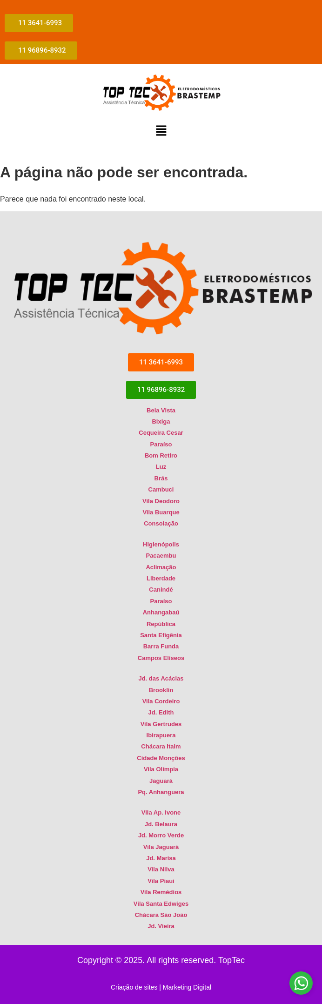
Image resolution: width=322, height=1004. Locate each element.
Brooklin (161, 690)
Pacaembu (161, 555)
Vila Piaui (161, 880)
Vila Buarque (160, 512)
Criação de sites (134, 987)
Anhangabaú (161, 612)
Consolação (161, 523)
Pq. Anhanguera (161, 791)
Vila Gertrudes (161, 724)
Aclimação (161, 567)
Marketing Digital (187, 987)
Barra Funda (161, 646)
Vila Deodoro (161, 501)
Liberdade (161, 578)
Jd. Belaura (161, 824)
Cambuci (161, 489)
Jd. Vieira (161, 926)
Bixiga (161, 421)
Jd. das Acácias (160, 678)
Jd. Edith (161, 712)
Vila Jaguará (161, 846)
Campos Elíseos (161, 657)
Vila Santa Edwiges (161, 903)
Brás (161, 478)
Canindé (161, 589)
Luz (161, 467)
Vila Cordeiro (161, 701)
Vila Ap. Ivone (161, 812)
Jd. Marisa (161, 858)
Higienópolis (161, 544)
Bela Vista (161, 410)
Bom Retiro (161, 455)
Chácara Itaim (161, 746)
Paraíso (161, 444)
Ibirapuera (161, 735)
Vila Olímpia (161, 769)
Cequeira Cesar (161, 432)
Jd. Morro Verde (161, 835)
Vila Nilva (161, 869)
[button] (161, 131)
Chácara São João (161, 914)
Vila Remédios (161, 892)
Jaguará (161, 780)
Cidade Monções (161, 758)
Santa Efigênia (161, 635)
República (161, 623)
